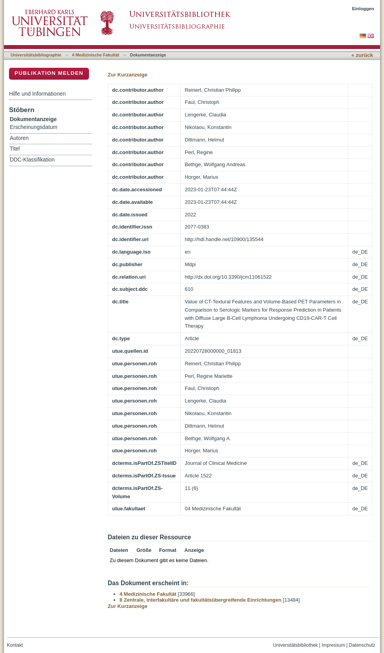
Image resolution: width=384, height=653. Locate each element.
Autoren (19, 138)
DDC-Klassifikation (32, 160)
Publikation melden (48, 73)
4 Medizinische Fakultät (95, 55)
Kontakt (15, 645)
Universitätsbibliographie (36, 55)
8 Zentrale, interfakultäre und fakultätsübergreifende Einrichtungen (200, 600)
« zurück (362, 55)
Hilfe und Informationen (37, 94)
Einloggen (363, 8)
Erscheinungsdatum (33, 127)
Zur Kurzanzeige (127, 75)
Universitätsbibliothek (295, 645)
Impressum (333, 645)
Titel (15, 149)
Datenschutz (362, 645)
